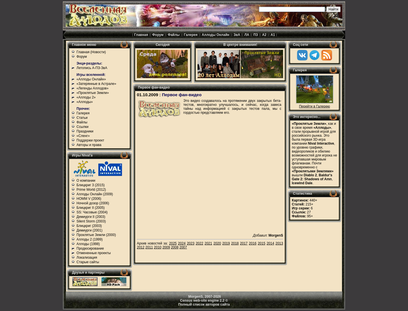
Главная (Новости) (91, 52)
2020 (217, 243)
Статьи (82, 118)
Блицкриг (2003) (89, 226)
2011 (149, 247)
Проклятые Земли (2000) (96, 235)
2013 (279, 243)
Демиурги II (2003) (90, 217)
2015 (261, 243)
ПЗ (255, 35)
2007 (183, 247)
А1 (273, 35)
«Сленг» (83, 136)
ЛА (246, 35)
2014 (270, 243)
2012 (140, 247)
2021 (208, 243)
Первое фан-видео (181, 94)
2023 (190, 243)
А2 (264, 35)
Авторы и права (88, 145)
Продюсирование (90, 248)
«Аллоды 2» (86, 97)
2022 (199, 243)
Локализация (86, 257)
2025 (173, 243)
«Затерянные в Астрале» (96, 84)
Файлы (174, 35)
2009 (166, 247)
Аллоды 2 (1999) (89, 239)
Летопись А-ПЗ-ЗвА (91, 68)
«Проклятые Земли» (92, 93)
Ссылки (82, 127)
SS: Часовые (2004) (92, 212)
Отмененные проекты (93, 253)
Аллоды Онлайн (216, 35)
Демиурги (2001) (89, 230)
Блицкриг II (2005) (90, 208)
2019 (226, 243)
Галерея (190, 35)
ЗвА (236, 35)
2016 (252, 243)
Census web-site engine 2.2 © (204, 301)
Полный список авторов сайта (204, 304)
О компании (85, 181)
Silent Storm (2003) (91, 221)
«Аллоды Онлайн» (91, 79)
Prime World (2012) (91, 190)
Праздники (84, 131)
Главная (141, 35)
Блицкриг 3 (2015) (90, 185)
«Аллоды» (84, 102)
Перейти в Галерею (314, 106)
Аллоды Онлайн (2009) (94, 194)
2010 (158, 247)
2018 (235, 243)
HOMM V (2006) (88, 199)
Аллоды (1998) (88, 244)
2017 (244, 243)
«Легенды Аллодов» (92, 88)
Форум (157, 35)
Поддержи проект (90, 140)
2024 (182, 243)
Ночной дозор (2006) (92, 203)
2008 (174, 247)
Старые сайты (87, 262)
